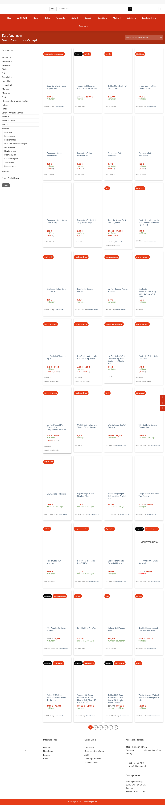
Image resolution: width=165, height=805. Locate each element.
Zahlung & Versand (92, 758)
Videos (46, 758)
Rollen (47, 18)
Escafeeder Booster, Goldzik (85, 290)
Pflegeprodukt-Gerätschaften (15, 101)
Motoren (6, 93)
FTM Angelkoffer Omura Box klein (56, 629)
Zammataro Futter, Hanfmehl (115, 154)
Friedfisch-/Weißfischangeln (15, 143)
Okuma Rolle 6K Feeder (56, 494)
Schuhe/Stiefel (8, 120)
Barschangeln (9, 136)
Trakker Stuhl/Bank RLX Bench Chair (117, 87)
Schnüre (5, 116)
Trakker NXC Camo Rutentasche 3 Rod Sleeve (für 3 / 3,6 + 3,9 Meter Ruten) (86, 698)
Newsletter (48, 751)
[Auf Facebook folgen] (16, 751)
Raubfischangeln (11, 158)
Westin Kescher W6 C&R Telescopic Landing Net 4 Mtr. (149, 697)
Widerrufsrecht (91, 762)
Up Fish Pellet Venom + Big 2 (56, 357)
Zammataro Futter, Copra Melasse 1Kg (57, 221)
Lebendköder (8, 85)
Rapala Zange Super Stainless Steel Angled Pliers (117, 495)
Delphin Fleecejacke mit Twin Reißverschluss (148, 629)
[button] (155, 9)
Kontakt (46, 755)
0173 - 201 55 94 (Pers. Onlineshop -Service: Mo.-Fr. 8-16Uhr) (143, 750)
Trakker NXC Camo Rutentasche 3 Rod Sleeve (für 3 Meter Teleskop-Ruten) (115, 698)
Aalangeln (8, 132)
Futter (4, 73)
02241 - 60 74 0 (136, 763)
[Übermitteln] (130, 9)
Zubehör (88, 18)
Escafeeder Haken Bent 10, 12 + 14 (56, 290)
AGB (86, 755)
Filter (6, 185)
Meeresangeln (10, 155)
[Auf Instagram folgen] (21, 751)
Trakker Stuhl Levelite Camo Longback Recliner (87, 87)
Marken (117, 18)
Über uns (83, 26)
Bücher (5, 69)
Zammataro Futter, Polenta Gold (54, 154)
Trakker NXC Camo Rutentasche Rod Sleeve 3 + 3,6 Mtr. (56, 697)
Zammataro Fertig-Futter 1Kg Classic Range (87, 221)
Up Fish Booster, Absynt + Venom (117, 290)
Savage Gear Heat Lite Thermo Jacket (147, 87)
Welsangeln (9, 162)
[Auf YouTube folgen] (25, 751)
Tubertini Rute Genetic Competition (148, 426)
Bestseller (6, 65)
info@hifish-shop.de (137, 766)
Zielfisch (75, 18)
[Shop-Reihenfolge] (144, 37)
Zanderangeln (9, 166)
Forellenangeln (10, 140)
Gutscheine (131, 18)
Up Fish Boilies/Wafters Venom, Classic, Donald (87, 426)
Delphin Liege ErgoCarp (87, 628)
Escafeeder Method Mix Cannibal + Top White (87, 357)
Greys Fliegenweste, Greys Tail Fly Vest (116, 562)
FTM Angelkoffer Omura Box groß (148, 562)
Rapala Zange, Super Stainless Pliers (85, 494)
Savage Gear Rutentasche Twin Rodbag (149, 494)
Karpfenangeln (10, 151)
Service (5, 124)
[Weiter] (116, 727)
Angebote (22, 18)
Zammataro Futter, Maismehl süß (84, 154)
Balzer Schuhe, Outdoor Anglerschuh (56, 87)
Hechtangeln (9, 147)
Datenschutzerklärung (94, 751)
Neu (9, 18)
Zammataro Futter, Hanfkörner (146, 154)
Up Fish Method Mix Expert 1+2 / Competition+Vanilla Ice (56, 427)
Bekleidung (102, 18)
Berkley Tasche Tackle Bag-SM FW (86, 562)
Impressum (89, 747)
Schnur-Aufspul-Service (12, 112)
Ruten (36, 18)
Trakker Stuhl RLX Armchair (54, 562)
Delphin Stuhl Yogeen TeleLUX (116, 629)
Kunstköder (60, 18)
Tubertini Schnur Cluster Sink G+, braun (117, 221)
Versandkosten (59, 106)
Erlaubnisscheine (149, 18)
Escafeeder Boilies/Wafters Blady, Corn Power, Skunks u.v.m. (148, 292)
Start (4, 40)
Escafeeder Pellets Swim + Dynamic (148, 357)
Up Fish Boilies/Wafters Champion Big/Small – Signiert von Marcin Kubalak (117, 359)
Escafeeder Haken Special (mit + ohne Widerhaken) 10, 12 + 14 (149, 222)
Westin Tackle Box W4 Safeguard (117, 426)
